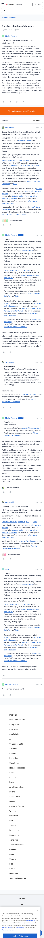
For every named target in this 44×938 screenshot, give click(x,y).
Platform (13, 715)
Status (12, 868)
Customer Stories (16, 806)
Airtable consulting (25, 140)
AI (10, 739)
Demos (12, 801)
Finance (12, 777)
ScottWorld (9, 127)
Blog (11, 864)
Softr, (15, 522)
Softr (4, 184)
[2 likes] (11, 554)
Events (12, 791)
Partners (12, 820)
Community (14, 835)
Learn (11, 782)
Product (12, 753)
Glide (15, 184)
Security (22, 898)
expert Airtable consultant (30, 394)
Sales (11, 772)
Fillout (4, 522)
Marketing (13, 758)
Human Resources (17, 768)
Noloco (29, 181)
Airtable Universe (16, 844)
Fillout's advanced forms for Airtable (15, 160)
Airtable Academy (16, 787)
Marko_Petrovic (11, 36)
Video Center (14, 796)
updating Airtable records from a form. (25, 165)
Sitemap (22, 910)
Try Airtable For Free (17, 878)
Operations (14, 763)
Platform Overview (17, 719)
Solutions (13, 748)
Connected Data (16, 744)
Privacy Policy (7, 937)
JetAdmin (36, 181)
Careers (12, 859)
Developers (14, 830)
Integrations (14, 724)
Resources (13, 815)
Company (13, 849)
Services (12, 825)
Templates (13, 840)
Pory (8, 184)
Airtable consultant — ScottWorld (14, 214)
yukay (7, 569)
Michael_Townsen (11, 684)
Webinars (13, 811)
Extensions (14, 729)
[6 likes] (12, 220)
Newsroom (13, 873)
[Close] (37, 919)
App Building (14, 734)
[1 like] (10, 488)
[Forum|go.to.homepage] (14, 4)
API (22, 904)
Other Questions (9, 18)
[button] (2, 5)
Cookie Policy (30, 930)
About (11, 854)
